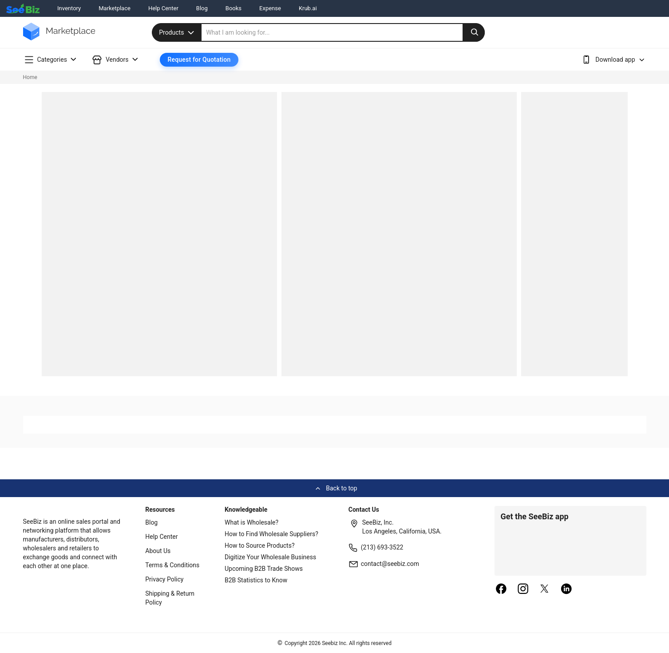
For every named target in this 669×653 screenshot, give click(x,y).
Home (30, 77)
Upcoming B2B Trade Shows (264, 568)
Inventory (69, 8)
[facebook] (501, 589)
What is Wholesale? (251, 522)
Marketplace (115, 8)
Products (177, 32)
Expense (270, 8)
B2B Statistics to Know (256, 580)
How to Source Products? (260, 545)
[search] (343, 32)
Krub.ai (308, 8)
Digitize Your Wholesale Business (270, 557)
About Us (157, 550)
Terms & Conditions (172, 565)
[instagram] (523, 589)
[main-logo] (59, 38)
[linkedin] (566, 589)
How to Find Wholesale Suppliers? (271, 534)
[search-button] (474, 32)
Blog (202, 8)
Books (233, 8)
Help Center (163, 8)
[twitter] (544, 589)
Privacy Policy (164, 579)
